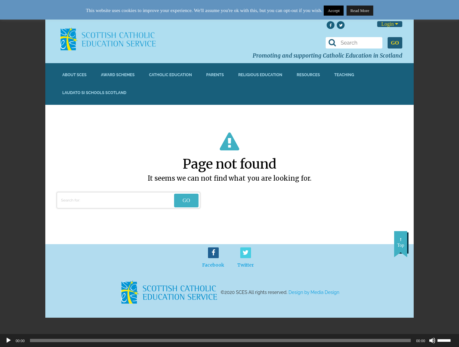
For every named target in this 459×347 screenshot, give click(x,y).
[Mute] (432, 340)
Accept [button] (334, 10)
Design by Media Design (314, 292)
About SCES (74, 75)
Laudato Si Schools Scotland (94, 92)
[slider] (446, 340)
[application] (229, 340)
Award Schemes (118, 75)
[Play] (8, 340)
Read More (359, 10)
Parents (215, 75)
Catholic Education (170, 75)
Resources (308, 75)
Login (389, 24)
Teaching (344, 75)
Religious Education (260, 75)
